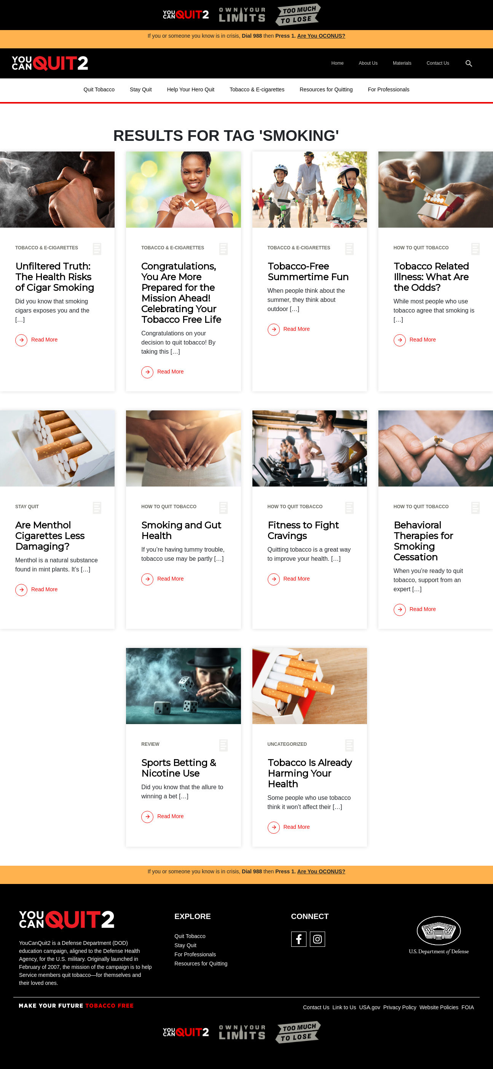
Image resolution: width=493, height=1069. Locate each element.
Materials (402, 63)
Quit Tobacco (99, 89)
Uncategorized (287, 744)
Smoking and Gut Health (181, 530)
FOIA (467, 1007)
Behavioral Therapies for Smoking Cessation (423, 541)
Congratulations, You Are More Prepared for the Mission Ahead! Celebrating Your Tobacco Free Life (181, 293)
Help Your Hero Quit (191, 89)
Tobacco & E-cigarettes (257, 89)
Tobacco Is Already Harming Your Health (310, 774)
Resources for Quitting (326, 89)
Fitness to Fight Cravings (303, 530)
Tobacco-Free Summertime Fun (308, 271)
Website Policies (439, 1007)
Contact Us (438, 63)
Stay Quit (141, 89)
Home (338, 63)
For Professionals (388, 89)
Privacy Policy (399, 1007)
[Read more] (36, 340)
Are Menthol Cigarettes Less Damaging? (50, 536)
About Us (368, 63)
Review (150, 744)
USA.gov (369, 1007)
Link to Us (344, 1007)
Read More (36, 340)
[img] (186, 15)
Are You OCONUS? (321, 36)
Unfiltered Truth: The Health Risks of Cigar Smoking (54, 277)
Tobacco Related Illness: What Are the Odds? (431, 277)
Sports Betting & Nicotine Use (178, 768)
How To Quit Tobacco (421, 247)
